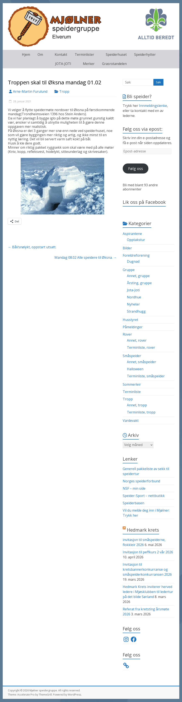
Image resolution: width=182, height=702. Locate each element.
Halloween (135, 369)
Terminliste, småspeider (146, 376)
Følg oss (135, 168)
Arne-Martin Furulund (30, 91)
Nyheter (133, 304)
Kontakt (61, 54)
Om (40, 54)
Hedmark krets (143, 530)
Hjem (26, 54)
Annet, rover (137, 340)
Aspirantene (132, 233)
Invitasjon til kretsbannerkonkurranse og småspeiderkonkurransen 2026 (147, 569)
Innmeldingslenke (153, 105)
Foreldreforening (136, 255)
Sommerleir (132, 384)
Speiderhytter (145, 54)
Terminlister (84, 54)
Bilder (127, 248)
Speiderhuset (116, 54)
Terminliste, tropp (141, 412)
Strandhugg (136, 311)
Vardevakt (131, 420)
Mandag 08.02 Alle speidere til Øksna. (85, 257)
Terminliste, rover (141, 347)
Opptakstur (136, 239)
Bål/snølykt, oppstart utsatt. (32, 247)
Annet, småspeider (141, 362)
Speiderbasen (133, 503)
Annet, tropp (137, 405)
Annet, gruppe (138, 276)
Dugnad (133, 261)
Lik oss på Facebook (144, 202)
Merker (89, 63)
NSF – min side (134, 488)
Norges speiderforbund (141, 481)
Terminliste (132, 391)
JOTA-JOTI (63, 63)
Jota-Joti (133, 290)
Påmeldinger (133, 327)
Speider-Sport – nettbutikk (144, 495)
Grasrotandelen (114, 63)
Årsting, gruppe (139, 283)
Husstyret (130, 319)
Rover (127, 334)
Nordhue (134, 297)
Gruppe (129, 269)
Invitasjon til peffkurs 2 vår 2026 (148, 552)
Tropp (64, 91)
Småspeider (132, 356)
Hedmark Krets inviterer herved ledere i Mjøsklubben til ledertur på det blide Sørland (148, 591)
